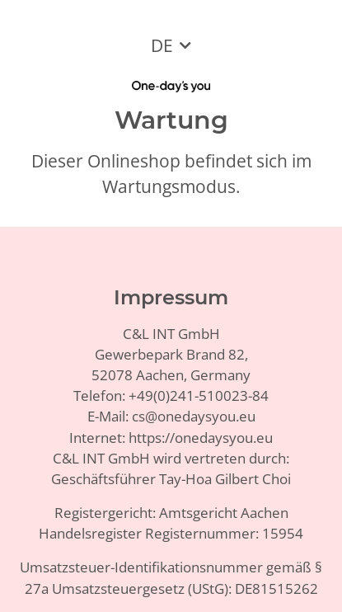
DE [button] (162, 45)
